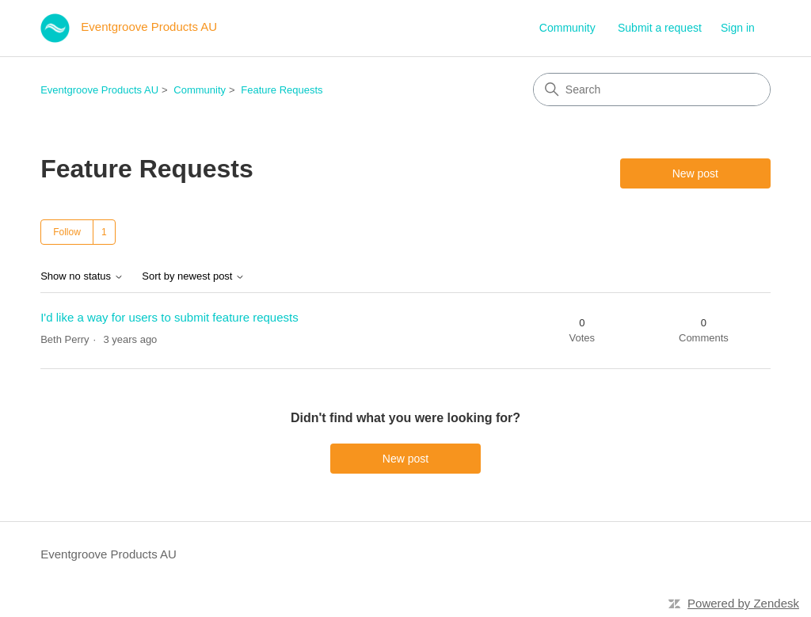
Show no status (82, 276)
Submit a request (660, 27)
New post (695, 173)
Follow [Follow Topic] (67, 232)
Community (567, 27)
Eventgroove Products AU (99, 90)
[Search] (652, 89)
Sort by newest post (193, 276)
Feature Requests (281, 90)
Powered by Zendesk (743, 603)
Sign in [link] (738, 27)
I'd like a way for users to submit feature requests (169, 317)
